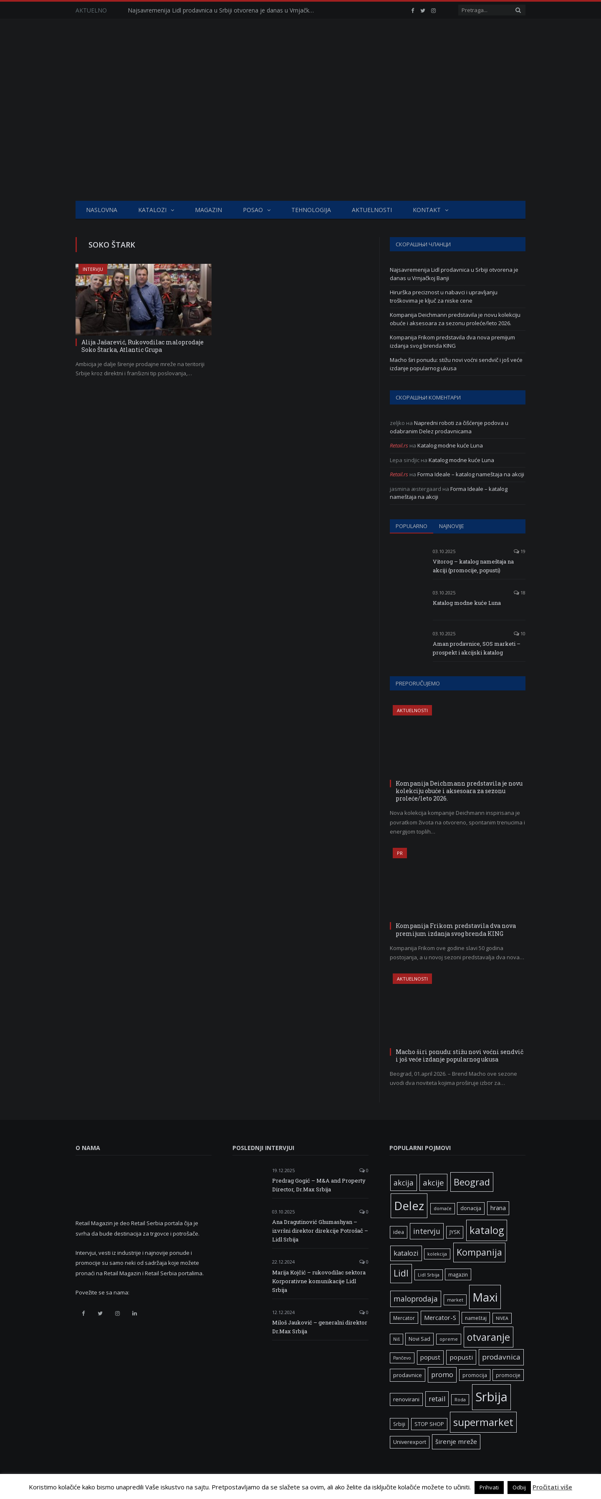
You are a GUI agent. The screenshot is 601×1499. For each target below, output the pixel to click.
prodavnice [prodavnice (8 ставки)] (407, 1375)
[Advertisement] (300, 138)
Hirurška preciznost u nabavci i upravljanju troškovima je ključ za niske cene (443, 296)
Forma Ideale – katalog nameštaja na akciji (470, 474)
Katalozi (152, 210)
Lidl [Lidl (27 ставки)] (401, 1273)
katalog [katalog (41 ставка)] (487, 1230)
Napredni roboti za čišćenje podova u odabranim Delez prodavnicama (449, 427)
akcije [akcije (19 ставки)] (433, 1182)
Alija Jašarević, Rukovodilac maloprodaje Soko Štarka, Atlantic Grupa (142, 346)
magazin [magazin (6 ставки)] (458, 1274)
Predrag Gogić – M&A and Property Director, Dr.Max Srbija (319, 1185)
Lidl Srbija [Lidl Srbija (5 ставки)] (428, 1275)
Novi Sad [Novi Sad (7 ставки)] (419, 1338)
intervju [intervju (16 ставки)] (426, 1231)
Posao (253, 210)
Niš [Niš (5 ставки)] (396, 1339)
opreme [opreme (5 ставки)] (448, 1339)
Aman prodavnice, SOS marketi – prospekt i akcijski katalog (476, 648)
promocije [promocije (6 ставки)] (508, 1375)
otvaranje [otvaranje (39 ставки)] (488, 1337)
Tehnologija (311, 210)
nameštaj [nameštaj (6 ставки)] (476, 1317)
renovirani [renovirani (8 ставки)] (406, 1399)
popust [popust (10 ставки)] (430, 1357)
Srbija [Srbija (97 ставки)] (491, 1396)
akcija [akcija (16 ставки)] (404, 1183)
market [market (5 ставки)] (455, 1300)
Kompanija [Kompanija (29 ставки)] (479, 1252)
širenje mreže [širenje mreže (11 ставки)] (456, 1441)
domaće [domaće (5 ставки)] (443, 1208)
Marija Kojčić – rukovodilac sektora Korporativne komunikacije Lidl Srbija (319, 1281)
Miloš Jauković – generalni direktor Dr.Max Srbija (319, 1327)
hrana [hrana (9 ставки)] (498, 1208)
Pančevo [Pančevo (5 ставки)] (402, 1358)
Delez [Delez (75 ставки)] (409, 1205)
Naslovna (101, 210)
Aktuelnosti (372, 210)
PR (400, 853)
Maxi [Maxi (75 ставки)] (484, 1297)
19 (519, 551)
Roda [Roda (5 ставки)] (460, 1400)
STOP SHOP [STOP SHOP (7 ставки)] (429, 1424)
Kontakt (427, 210)
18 (519, 592)
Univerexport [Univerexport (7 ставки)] (409, 1442)
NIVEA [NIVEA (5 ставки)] (502, 1318)
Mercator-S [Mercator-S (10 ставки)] (440, 1317)
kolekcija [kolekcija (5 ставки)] (437, 1254)
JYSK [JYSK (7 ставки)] (454, 1232)
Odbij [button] (519, 1487)
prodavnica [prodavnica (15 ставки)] (501, 1357)
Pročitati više (552, 1487)
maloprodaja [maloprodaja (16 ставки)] (416, 1299)
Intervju (93, 269)
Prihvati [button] (489, 1487)
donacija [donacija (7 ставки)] (470, 1208)
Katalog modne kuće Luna (450, 445)
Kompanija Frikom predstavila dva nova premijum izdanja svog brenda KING (452, 341)
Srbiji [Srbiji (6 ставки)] (399, 1424)
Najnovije (451, 526)
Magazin (208, 210)
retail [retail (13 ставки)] (437, 1398)
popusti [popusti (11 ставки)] (461, 1357)
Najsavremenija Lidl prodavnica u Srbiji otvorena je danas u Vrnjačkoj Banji (224, 10)
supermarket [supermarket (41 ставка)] (483, 1422)
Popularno (411, 526)
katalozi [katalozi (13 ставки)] (406, 1253)
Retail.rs (399, 445)
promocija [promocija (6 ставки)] (474, 1375)
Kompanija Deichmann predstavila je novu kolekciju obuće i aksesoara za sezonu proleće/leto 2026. (455, 319)
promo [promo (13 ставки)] (442, 1374)
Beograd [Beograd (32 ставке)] (472, 1181)
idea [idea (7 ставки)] (398, 1232)
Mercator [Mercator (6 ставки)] (404, 1317)
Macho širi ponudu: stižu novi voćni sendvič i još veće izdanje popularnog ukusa (456, 364)
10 (519, 633)
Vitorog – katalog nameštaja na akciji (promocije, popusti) (473, 566)
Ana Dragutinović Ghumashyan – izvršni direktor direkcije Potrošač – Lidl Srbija (320, 1230)
